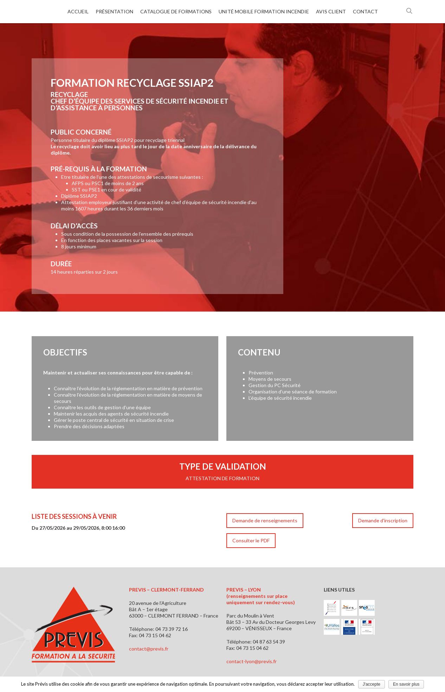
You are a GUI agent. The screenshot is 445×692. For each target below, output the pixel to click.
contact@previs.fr (148, 649)
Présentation (114, 11)
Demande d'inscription (382, 520)
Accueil (78, 11)
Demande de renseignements (264, 520)
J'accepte (371, 684)
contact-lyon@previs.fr (251, 661)
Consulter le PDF (251, 540)
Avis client (331, 11)
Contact (365, 11)
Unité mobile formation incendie (264, 11)
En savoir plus (406, 684)
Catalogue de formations (176, 11)
